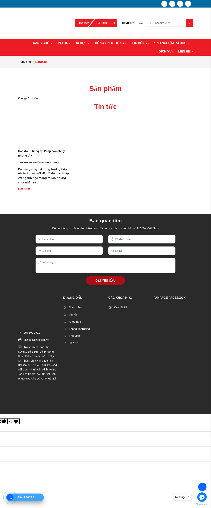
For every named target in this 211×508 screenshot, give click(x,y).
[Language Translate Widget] (141, 23)
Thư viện (74, 335)
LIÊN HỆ (185, 51)
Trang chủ (24, 61)
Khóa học (75, 321)
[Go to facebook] (202, 497)
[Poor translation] (14, 421)
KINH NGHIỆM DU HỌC (171, 43)
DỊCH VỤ (167, 51)
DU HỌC (82, 43)
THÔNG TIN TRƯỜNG (110, 43)
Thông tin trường (79, 328)
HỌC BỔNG (140, 43)
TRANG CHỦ (41, 43)
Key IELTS (120, 307)
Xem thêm (24, 189)
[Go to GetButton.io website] (202, 504)
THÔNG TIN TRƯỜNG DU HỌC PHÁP (39, 162)
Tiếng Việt (128, 23)
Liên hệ (73, 342)
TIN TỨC (63, 43)
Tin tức (73, 314)
